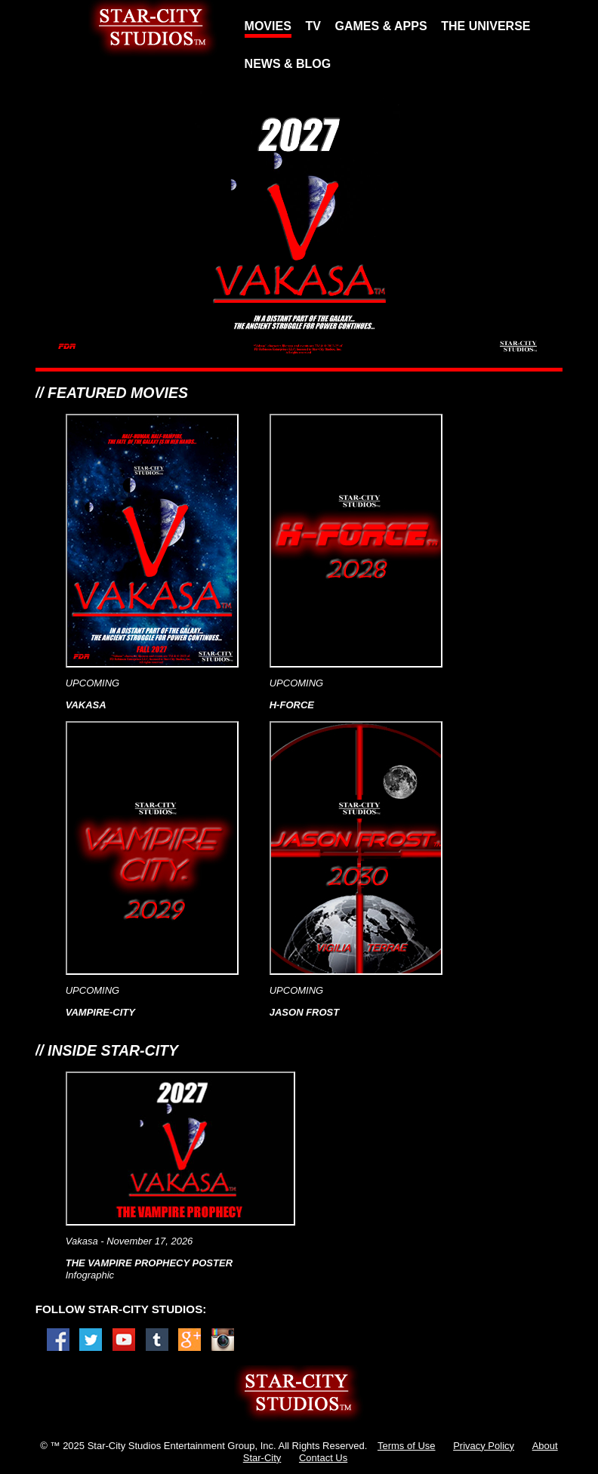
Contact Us (323, 1457)
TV (312, 26)
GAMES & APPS (381, 26)
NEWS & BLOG (288, 63)
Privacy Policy (483, 1445)
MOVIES (268, 26)
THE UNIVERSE (485, 26)
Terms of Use (407, 1445)
